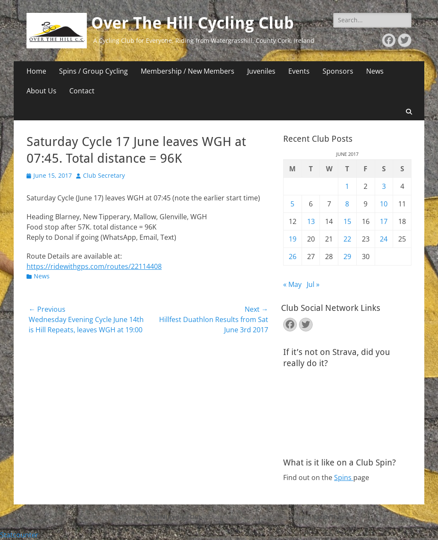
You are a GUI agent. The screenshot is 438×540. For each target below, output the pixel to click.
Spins (343, 477)
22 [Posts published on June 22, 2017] (347, 239)
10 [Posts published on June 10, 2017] (384, 204)
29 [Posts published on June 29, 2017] (347, 256)
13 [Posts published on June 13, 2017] (311, 221)
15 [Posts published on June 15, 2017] (347, 221)
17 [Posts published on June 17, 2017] (384, 221)
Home (36, 71)
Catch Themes (333, 517)
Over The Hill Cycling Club (192, 23)
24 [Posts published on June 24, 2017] (384, 239)
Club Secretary (104, 175)
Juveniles (261, 71)
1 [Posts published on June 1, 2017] (347, 186)
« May (292, 284)
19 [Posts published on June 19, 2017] (292, 239)
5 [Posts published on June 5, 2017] (292, 204)
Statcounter (19, 535)
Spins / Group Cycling (93, 71)
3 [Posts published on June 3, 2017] (384, 186)
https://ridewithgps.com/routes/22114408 (94, 266)
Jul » (313, 284)
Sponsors (338, 71)
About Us (41, 90)
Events (299, 71)
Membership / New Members (187, 71)
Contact (82, 90)
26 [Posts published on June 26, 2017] (292, 256)
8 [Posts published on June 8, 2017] (347, 204)
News (375, 71)
